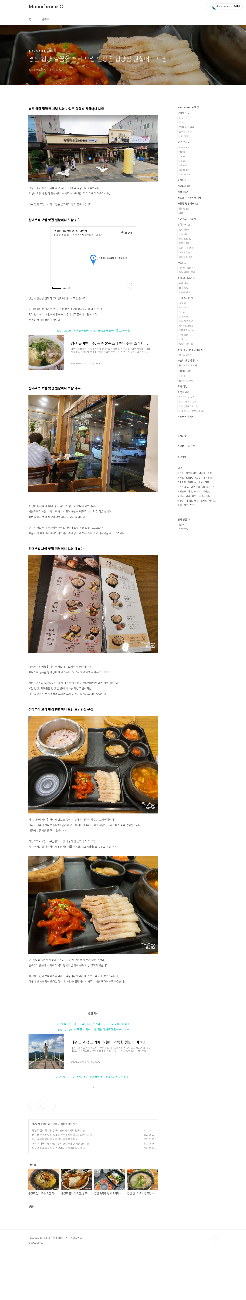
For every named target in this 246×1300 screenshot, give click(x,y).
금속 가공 (183, 283)
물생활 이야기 (185, 131)
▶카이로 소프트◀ (188, 365)
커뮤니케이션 (184, 186)
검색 (207, 7)
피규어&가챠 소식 (186, 218)
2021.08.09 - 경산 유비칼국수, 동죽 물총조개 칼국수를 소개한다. (93, 330)
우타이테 (183, 165)
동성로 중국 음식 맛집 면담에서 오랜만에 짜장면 (57, 1197)
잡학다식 (183, 224)
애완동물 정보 (185, 257)
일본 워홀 (195, 486)
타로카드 (182, 262)
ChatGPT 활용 (186, 321)
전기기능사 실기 (186, 397)
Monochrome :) (45, 6)
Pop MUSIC (185, 174)
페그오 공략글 (185, 354)
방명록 (45, 19)
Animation (184, 147)
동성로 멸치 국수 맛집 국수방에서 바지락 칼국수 (57, 1179)
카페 (181, 213)
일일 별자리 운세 (187, 272)
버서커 (197, 491)
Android (183, 307)
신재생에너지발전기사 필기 (192, 411)
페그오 (180, 473)
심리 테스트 (184, 229)
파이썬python (186, 325)
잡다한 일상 (183, 113)
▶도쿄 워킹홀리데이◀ (189, 197)
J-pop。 (183, 160)
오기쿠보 (181, 491)
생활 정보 (185, 238)
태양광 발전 (191, 473)
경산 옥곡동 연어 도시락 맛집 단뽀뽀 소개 (53, 1188)
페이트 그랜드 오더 (201, 496)
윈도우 (197, 477)
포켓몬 (189, 477)
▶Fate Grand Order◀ (190, 349)
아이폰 (189, 500)
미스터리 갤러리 (185, 416)
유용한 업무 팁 (186, 344)
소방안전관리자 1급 (188, 406)
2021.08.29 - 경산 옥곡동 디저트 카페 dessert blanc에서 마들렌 (93, 1024)
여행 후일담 (183, 192)
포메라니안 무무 (186, 127)
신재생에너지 (184, 371)
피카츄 (206, 491)
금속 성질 (183, 287)
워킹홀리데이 (208, 486)
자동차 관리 (184, 243)
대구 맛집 (207, 477)
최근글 (180, 445)
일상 (181, 118)
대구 (196, 500)
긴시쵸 (204, 500)
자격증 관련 (183, 392)
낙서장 (182, 122)
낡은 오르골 (183, 142)
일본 (200, 482)
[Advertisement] (93, 1118)
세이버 (202, 473)
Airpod (182, 312)
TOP (215, 1288)
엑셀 (179, 505)
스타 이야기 (184, 136)
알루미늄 (192, 482)
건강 (188, 496)
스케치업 (183, 339)
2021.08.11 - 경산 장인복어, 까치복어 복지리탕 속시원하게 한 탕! (93, 1077)
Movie (182, 151)
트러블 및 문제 (186, 380)
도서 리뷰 (182, 386)
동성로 (180, 496)
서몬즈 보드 (183, 486)
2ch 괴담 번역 (186, 252)
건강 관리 (183, 234)
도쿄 (192, 505)
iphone (182, 302)
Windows (183, 316)
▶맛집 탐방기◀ (41, 1173)
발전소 (180, 477)
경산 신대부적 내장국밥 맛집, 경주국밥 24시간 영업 (58, 1193)
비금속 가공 (184, 292)
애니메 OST (184, 170)
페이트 (212, 500)
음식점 (56, 1173)
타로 (207, 482)
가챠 (190, 491)
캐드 (186, 505)
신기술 (182, 376)
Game (182, 156)
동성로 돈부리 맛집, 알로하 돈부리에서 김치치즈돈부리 (60, 1184)
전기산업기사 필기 (188, 401)
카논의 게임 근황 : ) (187, 360)
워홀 (210, 473)
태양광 (180, 500)
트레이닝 (182, 180)
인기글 (191, 445)
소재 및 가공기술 (186, 278)
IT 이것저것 (185, 298)
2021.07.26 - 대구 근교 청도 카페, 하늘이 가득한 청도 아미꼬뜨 (93, 1029)
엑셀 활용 (183, 334)
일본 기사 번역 (186, 247)
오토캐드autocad (187, 330)
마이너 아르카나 (186, 267)
